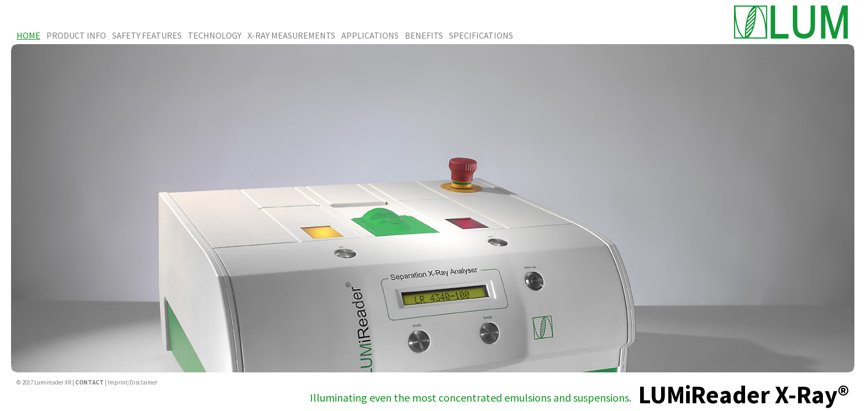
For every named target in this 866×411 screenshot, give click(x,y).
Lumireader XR (52, 382)
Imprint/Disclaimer (132, 382)
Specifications (481, 35)
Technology (214, 35)
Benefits (424, 35)
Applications (370, 35)
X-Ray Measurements (291, 35)
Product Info (76, 35)
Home (28, 35)
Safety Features (147, 35)
